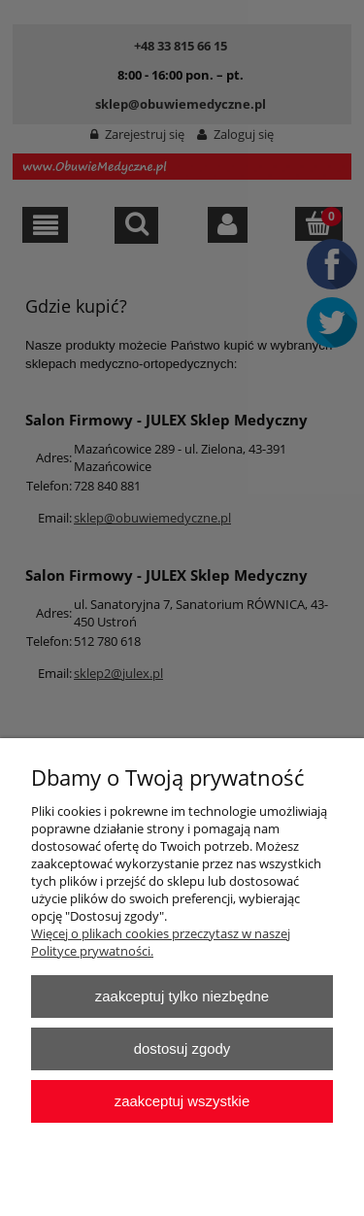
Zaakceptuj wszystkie (182, 1101)
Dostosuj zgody (182, 1048)
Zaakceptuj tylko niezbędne (182, 996)
